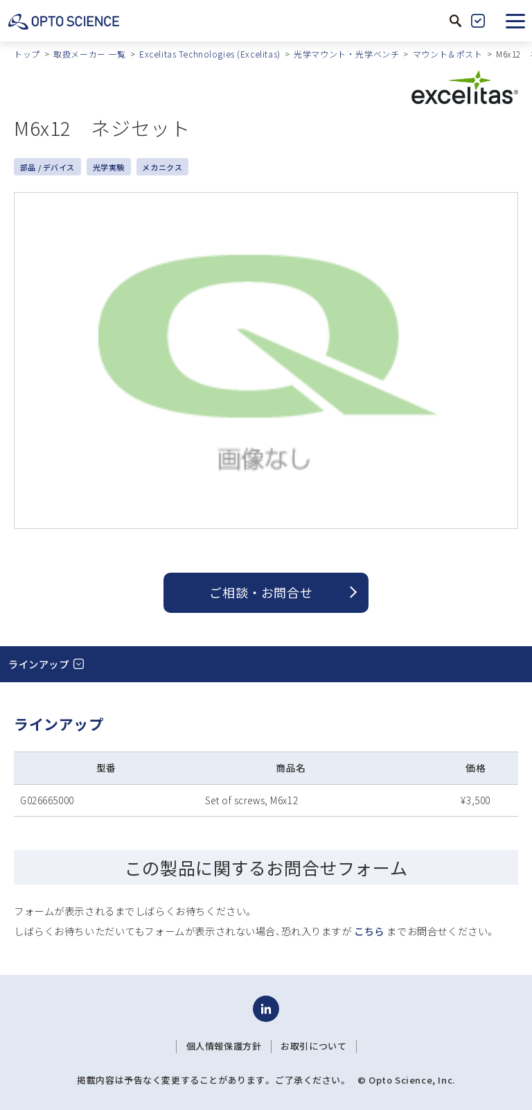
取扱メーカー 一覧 (89, 54)
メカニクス (162, 167)
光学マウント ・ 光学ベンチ (346, 54)
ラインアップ (38, 664)
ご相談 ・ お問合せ (260, 592)
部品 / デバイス (47, 167)
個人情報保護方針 (224, 1046)
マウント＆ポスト (448, 54)
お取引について (313, 1046)
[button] (515, 20)
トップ (27, 54)
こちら (369, 930)
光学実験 (109, 167)
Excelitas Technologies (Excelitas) (210, 54)
